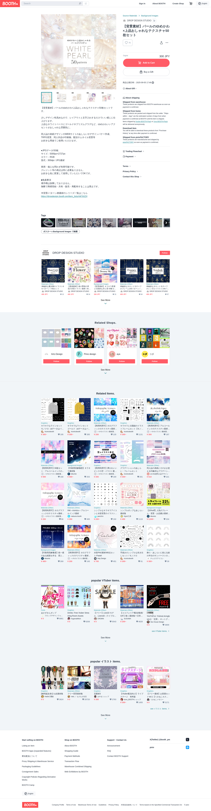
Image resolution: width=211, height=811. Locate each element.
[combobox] (52, 3)
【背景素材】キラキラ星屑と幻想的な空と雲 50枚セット (105, 287)
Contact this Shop (131, 177)
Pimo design (90, 354)
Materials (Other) (48, 284)
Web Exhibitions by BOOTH (76, 772)
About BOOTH (158, 4)
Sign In (142, 4)
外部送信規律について (129, 805)
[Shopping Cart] (190, 3)
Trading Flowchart (134, 151)
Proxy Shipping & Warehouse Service (38, 761)
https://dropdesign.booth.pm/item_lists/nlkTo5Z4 (64, 196)
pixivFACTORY (128, 142)
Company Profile (58, 805)
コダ (152, 354)
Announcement (113, 746)
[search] (80, 4)
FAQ (109, 751)
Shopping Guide (71, 751)
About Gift (130, 88)
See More (105, 372)
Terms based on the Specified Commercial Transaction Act (161, 805)
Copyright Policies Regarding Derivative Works (39, 778)
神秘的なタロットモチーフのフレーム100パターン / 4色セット (131, 287)
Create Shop (178, 4)
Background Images (149, 16)
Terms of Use (71, 805)
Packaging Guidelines (31, 766)
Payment (129, 156)
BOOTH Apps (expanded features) (36, 751)
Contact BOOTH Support (117, 756)
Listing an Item (28, 746)
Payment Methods (72, 756)
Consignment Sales (30, 772)
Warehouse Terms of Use (87, 805)
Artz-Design (57, 354)
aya (118, 354)
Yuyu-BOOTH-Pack (160, 122)
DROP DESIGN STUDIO (68, 252)
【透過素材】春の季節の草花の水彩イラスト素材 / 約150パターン (79, 287)
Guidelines (102, 805)
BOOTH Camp (28, 785)
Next (114, 52)
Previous (43, 52)
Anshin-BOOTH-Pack (143, 122)
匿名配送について (29, 756)
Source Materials (130, 16)
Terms (125, 166)
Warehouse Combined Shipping (78, 766)
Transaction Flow (72, 761)
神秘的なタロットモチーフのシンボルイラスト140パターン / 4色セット (157, 287)
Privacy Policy (129, 171)
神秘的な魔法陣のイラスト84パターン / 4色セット (53, 287)
